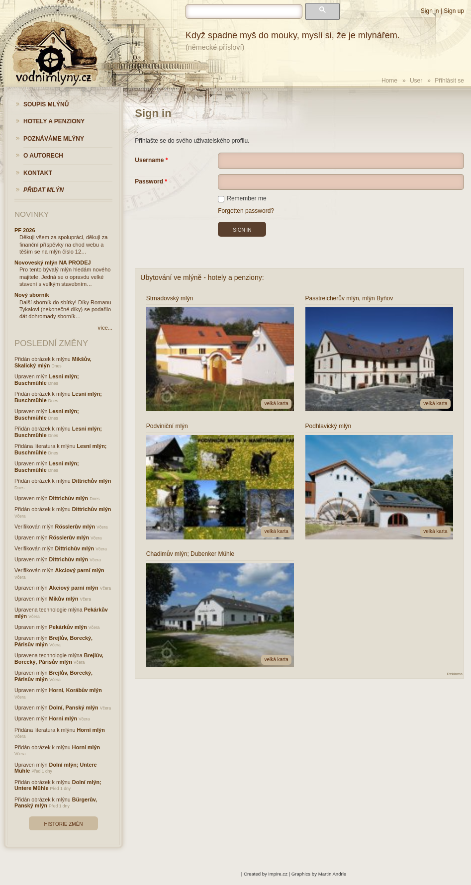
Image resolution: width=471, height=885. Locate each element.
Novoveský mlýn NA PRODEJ (52, 263)
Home (389, 80)
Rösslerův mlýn (75, 527)
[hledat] (244, 11)
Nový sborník (31, 295)
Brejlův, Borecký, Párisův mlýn (58, 658)
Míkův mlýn (64, 599)
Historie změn (63, 824)
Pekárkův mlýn (68, 627)
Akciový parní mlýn (79, 570)
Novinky (31, 214)
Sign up (454, 10)
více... (105, 328)
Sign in (430, 10)
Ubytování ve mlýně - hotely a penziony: (202, 277)
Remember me (242, 198)
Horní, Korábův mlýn (75, 690)
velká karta (276, 403)
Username (149, 160)
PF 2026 (24, 230)
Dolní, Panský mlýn (73, 707)
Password (149, 181)
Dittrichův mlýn (91, 481)
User (416, 80)
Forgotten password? (246, 210)
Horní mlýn (63, 718)
